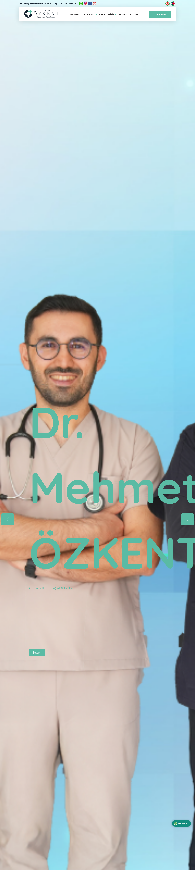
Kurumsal (89, 14)
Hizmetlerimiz (106, 14)
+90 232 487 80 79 (67, 3)
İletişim (134, 14)
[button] (187, 519)
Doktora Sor (181, 823)
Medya (122, 14)
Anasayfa (74, 14)
